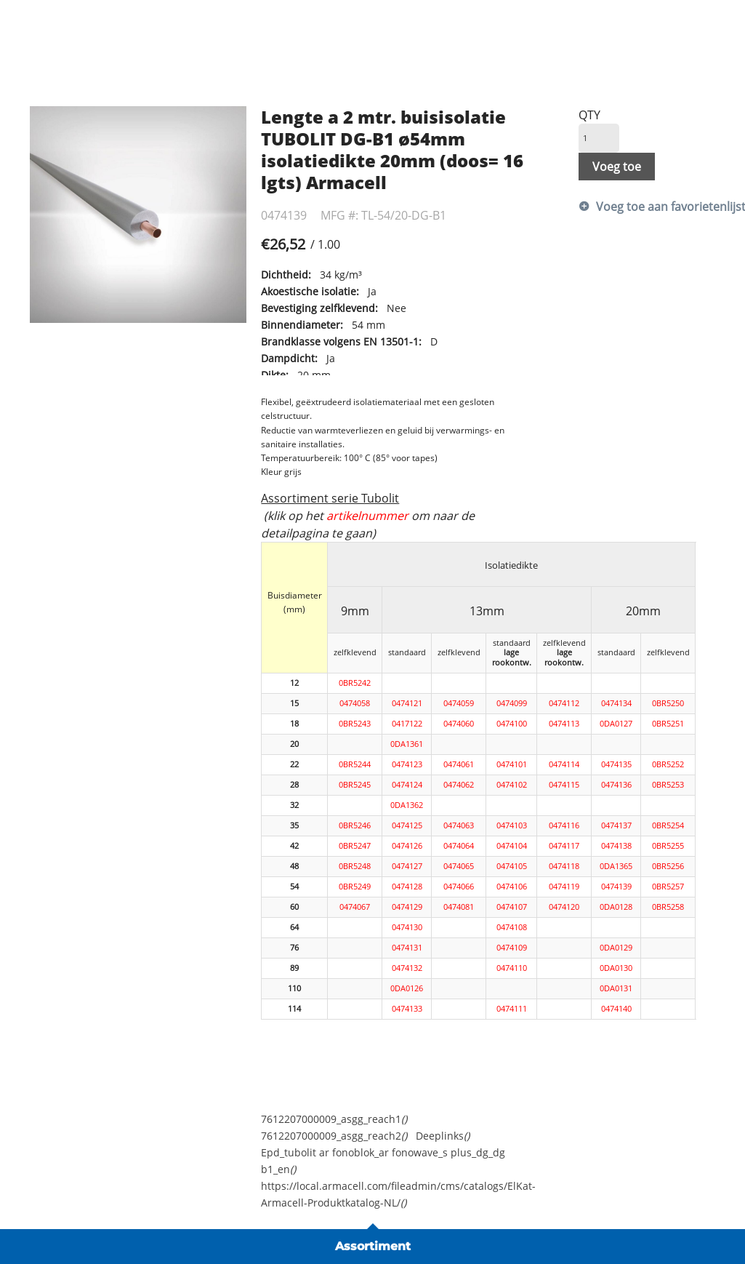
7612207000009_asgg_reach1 (334, 1119)
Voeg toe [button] (616, 167)
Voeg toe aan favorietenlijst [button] (656, 207)
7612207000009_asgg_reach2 (334, 1136)
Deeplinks (443, 1136)
